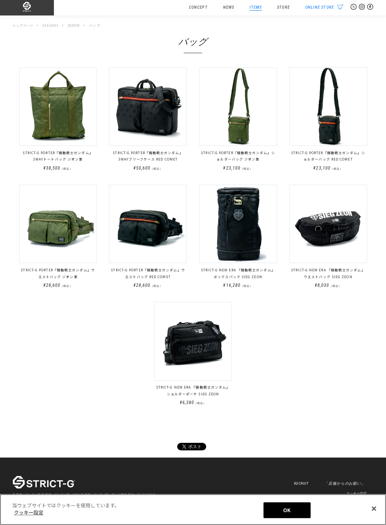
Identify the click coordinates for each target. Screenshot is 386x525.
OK (287, 511)
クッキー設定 (28, 513)
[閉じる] (374, 510)
